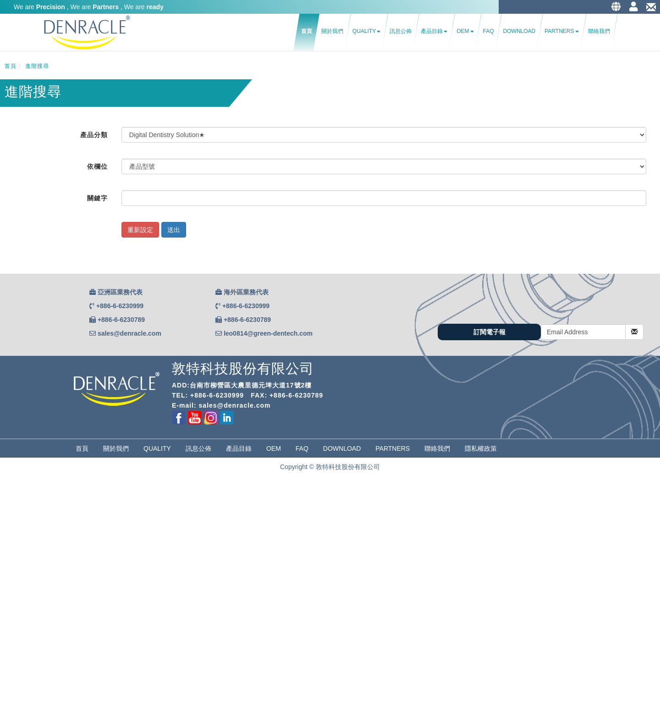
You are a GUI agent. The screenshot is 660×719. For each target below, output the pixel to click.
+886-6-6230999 (119, 306)
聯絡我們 (599, 31)
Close (8, 485)
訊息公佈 (401, 31)
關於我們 (332, 31)
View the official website (74, 604)
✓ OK (231, 714)
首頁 (306, 31)
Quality (366, 31)
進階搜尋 (37, 66)
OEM (464, 31)
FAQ (488, 31)
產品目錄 (434, 31)
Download (519, 31)
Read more (19, 604)
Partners (561, 31)
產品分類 (94, 134)
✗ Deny (11, 512)
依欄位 (97, 166)
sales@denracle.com (129, 333)
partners (392, 448)
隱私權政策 (481, 448)
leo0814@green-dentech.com (268, 333)
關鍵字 (97, 198)
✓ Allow (11, 503)
